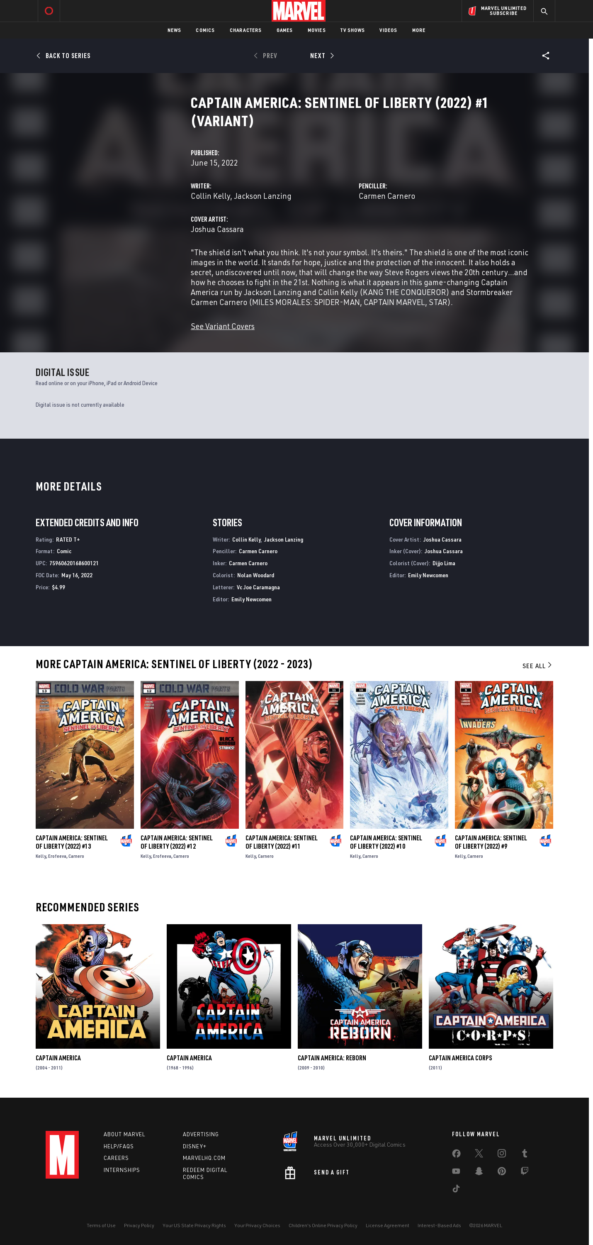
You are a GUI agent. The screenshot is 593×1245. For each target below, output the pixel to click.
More (419, 30)
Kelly (41, 856)
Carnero (76, 856)
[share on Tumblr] (524, 1155)
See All (538, 666)
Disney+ (195, 1146)
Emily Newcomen (251, 599)
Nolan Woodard (255, 575)
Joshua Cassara (217, 229)
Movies (317, 30)
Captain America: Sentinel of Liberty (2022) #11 (281, 842)
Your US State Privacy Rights (194, 1225)
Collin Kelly (210, 195)
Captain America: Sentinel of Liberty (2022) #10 (386, 842)
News (174, 30)
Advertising (201, 1134)
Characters (246, 30)
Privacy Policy (139, 1225)
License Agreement (387, 1225)
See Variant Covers (223, 326)
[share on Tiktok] (456, 1190)
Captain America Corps (460, 1058)
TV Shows (352, 30)
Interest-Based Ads (439, 1225)
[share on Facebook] (456, 1155)
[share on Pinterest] (502, 1173)
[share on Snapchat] (479, 1173)
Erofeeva (57, 856)
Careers (116, 1158)
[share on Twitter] (479, 1155)
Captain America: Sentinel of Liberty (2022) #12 (177, 842)
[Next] (321, 55)
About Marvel (124, 1134)
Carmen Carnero (387, 195)
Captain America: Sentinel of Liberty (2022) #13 (72, 842)
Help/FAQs (119, 1146)
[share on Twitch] (524, 1173)
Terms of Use (101, 1225)
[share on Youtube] (456, 1173)
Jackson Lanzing (263, 195)
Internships (122, 1170)
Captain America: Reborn (332, 1058)
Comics (205, 30)
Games (285, 30)
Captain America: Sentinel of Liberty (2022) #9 (491, 842)
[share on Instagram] (502, 1155)
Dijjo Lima (444, 562)
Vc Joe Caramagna (258, 587)
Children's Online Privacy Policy (323, 1225)
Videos (388, 30)
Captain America (58, 1058)
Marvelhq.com (204, 1158)
